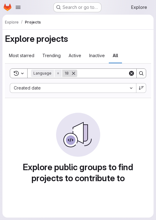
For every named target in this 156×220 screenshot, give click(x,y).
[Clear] (131, 73)
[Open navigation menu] (18, 7)
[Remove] (73, 73)
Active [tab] (75, 55)
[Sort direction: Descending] (141, 88)
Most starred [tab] (21, 55)
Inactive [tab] (97, 55)
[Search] (115, 73)
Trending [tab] (51, 55)
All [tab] (115, 55)
